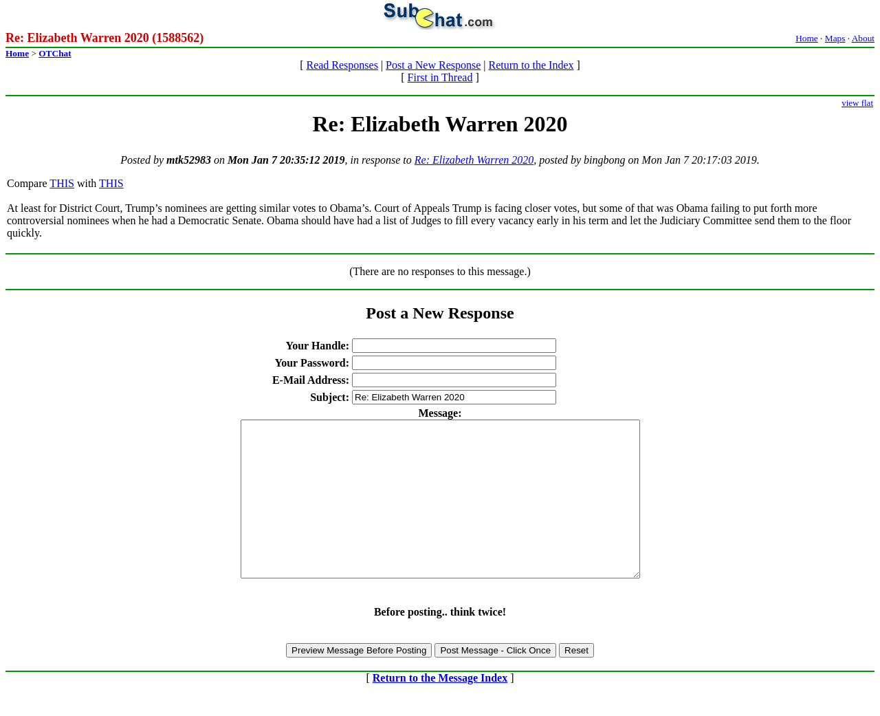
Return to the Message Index (440, 709)
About (863, 38)
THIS (62, 183)
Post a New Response (433, 65)
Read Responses (341, 65)
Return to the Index (531, 65)
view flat (857, 103)
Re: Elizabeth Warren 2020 (474, 160)
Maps (835, 38)
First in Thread (440, 77)
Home (806, 38)
